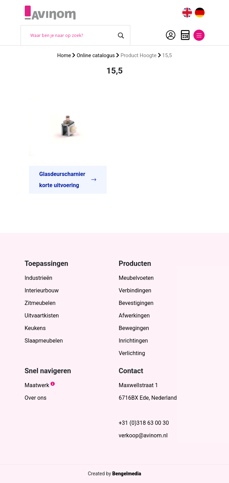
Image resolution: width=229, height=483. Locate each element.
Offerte (185, 35)
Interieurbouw (42, 290)
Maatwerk (37, 385)
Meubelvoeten (136, 278)
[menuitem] (187, 12)
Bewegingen (134, 328)
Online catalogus (96, 55)
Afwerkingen (134, 315)
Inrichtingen (133, 340)
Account (170, 35)
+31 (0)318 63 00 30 (144, 423)
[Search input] (72, 35)
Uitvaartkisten (42, 315)
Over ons (36, 397)
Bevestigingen (136, 303)
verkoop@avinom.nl (143, 435)
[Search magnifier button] (121, 35)
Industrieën (39, 278)
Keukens (35, 328)
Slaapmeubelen (44, 340)
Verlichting (132, 353)
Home (64, 55)
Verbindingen (135, 290)
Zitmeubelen (40, 303)
